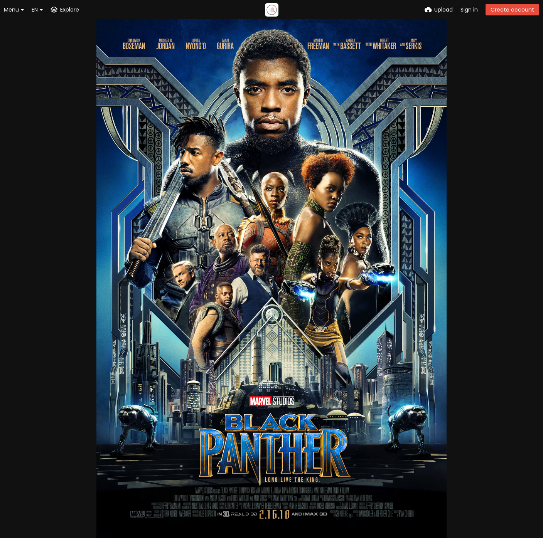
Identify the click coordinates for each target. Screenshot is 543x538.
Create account (512, 9)
